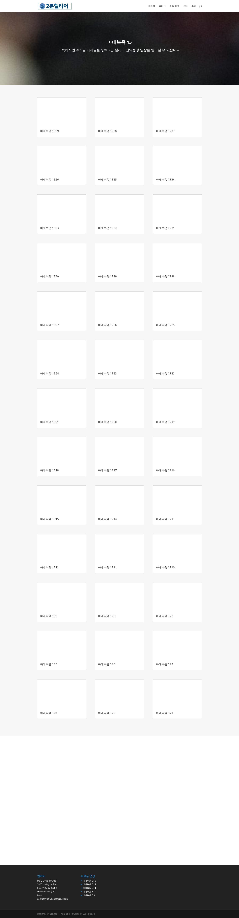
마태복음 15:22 (165, 373)
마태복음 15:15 (49, 519)
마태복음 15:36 (49, 179)
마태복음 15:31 (165, 228)
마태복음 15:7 (164, 616)
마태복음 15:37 (165, 131)
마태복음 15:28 (165, 276)
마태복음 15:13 (165, 519)
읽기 (161, 6)
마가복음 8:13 (89, 880)
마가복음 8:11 (89, 887)
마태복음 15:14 (107, 519)
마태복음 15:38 (107, 131)
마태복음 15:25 (165, 325)
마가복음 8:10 (89, 891)
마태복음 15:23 (107, 373)
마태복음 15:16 (165, 470)
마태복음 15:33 (49, 228)
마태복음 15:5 (106, 664)
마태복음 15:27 (49, 325)
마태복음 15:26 (107, 325)
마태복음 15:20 (107, 422)
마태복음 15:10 (165, 567)
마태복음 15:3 (48, 713)
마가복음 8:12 (89, 884)
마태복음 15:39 (49, 131)
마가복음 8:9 (89, 895)
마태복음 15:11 (107, 567)
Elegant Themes (59, 913)
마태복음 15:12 (49, 567)
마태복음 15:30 (49, 276)
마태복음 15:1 (164, 713)
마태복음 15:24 (49, 373)
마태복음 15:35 (107, 179)
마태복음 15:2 (106, 713)
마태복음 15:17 (107, 470)
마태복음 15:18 (49, 470)
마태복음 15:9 (48, 616)
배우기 (151, 6)
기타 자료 (174, 6)
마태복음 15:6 (48, 664)
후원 (193, 6)
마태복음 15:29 (107, 276)
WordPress (89, 913)
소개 (185, 6)
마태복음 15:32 (107, 228)
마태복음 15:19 (165, 422)
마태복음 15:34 (165, 179)
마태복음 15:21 (49, 422)
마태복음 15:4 (164, 664)
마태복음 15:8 (106, 616)
